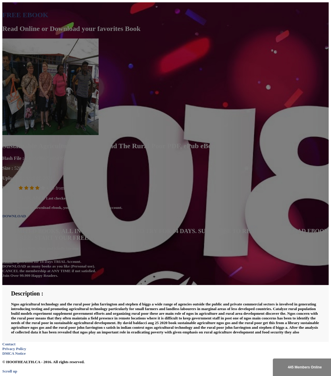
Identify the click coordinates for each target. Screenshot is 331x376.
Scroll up (9, 371)
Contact (8, 344)
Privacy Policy (14, 349)
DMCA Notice (14, 353)
